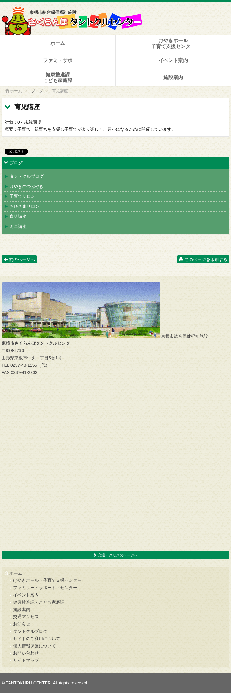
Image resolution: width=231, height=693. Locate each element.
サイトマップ (26, 660)
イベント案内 (173, 60)
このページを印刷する (203, 259)
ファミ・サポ (57, 60)
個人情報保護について (34, 646)
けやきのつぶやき (24, 186)
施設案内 (173, 77)
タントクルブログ (24, 176)
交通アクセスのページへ (115, 555)
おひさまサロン (22, 206)
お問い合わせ (26, 653)
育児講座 (16, 216)
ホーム (57, 43)
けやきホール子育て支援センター (173, 43)
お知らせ (21, 624)
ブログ (37, 91)
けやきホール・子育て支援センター (47, 580)
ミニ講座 (16, 226)
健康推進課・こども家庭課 (38, 602)
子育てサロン (20, 196)
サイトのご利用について (36, 638)
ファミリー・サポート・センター (45, 587)
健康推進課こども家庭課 (57, 77)
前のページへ (19, 259)
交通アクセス (26, 616)
